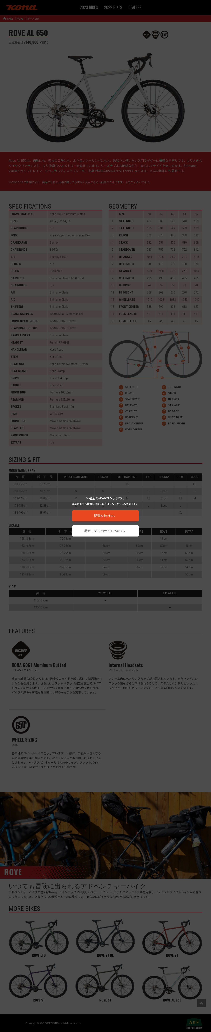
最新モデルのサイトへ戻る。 (105, 530)
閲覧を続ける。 (105, 515)
